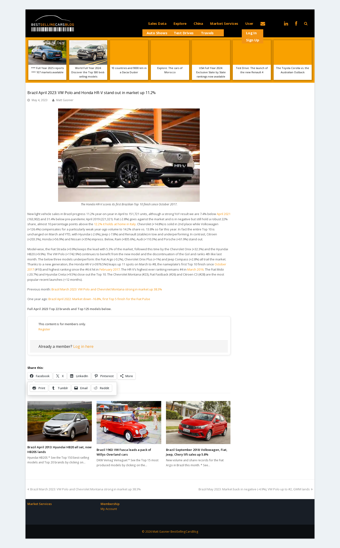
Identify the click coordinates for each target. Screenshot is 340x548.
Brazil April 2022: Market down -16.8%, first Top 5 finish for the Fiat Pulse (99, 299)
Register (44, 329)
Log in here (83, 346)
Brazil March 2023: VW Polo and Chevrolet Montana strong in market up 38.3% (106, 289)
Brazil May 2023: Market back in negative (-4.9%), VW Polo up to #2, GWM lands (256, 489)
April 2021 (223, 214)
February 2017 (109, 269)
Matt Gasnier (64, 100)
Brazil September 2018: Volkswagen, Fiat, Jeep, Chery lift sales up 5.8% (196, 452)
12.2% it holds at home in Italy (115, 224)
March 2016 (195, 269)
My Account (109, 509)
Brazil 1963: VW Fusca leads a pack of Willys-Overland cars (124, 452)
